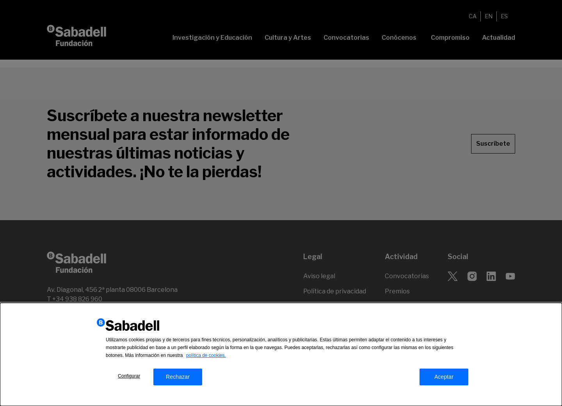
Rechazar (178, 378)
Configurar (129, 377)
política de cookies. (206, 356)
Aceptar (444, 378)
